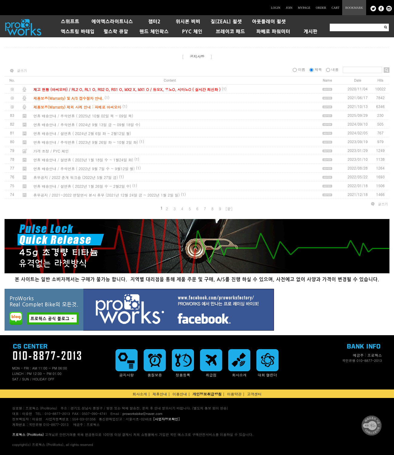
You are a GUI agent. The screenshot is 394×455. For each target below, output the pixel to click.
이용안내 (179, 393)
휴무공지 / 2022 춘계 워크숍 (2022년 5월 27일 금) (75, 177)
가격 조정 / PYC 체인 (51, 150)
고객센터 (254, 393)
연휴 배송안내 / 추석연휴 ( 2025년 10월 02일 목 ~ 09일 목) (83, 115)
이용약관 (234, 393)
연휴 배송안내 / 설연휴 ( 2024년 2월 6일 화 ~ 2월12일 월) (82, 133)
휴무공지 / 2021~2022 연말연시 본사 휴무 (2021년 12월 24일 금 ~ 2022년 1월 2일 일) (106, 194)
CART (335, 7)
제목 (316, 69)
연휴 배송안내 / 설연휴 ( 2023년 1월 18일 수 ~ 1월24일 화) (83, 159)
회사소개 (139, 393)
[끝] (229, 208)
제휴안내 (159, 393)
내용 (333, 69)
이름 (299, 69)
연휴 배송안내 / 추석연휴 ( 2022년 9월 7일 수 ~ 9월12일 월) (84, 168)
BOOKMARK (354, 7)
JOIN (289, 7)
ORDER (321, 7)
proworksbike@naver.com (142, 413)
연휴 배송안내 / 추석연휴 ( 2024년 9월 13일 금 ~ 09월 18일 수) (86, 124)
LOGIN (275, 7)
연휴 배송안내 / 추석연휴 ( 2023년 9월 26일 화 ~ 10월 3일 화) (85, 142)
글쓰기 (22, 71)
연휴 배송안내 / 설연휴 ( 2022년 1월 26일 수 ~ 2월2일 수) (82, 186)
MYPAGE (304, 7)
